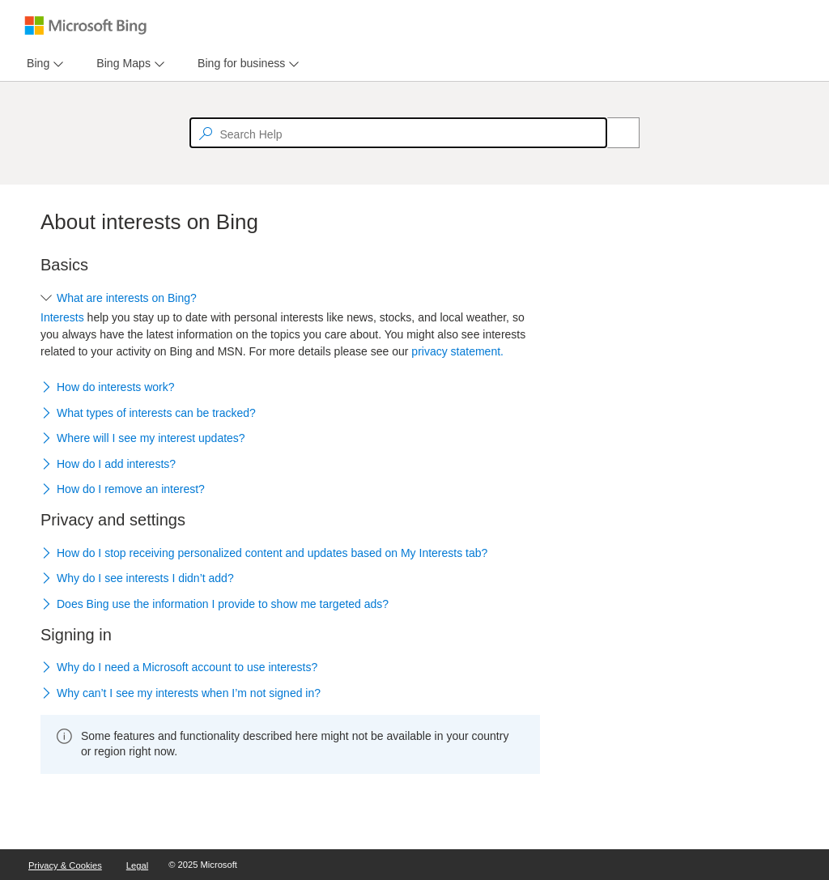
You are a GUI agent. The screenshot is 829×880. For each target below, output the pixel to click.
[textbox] (398, 132)
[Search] (614, 133)
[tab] (35, 64)
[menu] (43, 64)
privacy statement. (457, 351)
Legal (137, 865)
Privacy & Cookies (65, 865)
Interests (62, 317)
